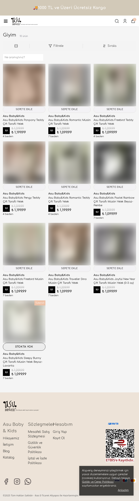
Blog (6, 451)
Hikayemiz (11, 438)
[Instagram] (17, 481)
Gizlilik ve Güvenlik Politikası (35, 447)
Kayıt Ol (59, 438)
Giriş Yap (60, 432)
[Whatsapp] (28, 481)
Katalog (8, 457)
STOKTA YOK (24, 350)
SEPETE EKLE (24, 110)
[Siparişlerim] (125, 21)
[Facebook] (6, 481)
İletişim (8, 444)
